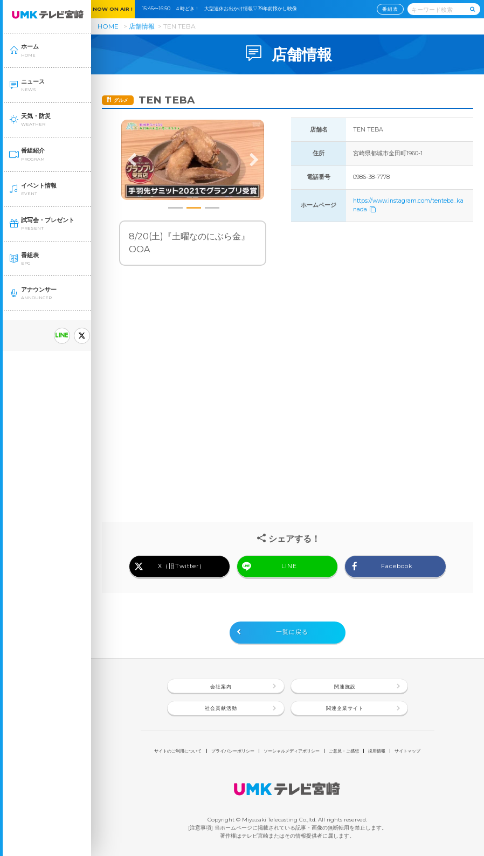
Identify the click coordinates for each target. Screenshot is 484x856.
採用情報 (376, 751)
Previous (132, 160)
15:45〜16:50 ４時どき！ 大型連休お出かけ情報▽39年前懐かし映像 (222, 8)
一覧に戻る (292, 632)
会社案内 (221, 686)
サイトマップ (407, 751)
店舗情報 (142, 26)
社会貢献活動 (221, 708)
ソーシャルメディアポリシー (292, 751)
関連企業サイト (345, 708)
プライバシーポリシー (232, 751)
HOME (108, 26)
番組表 (390, 9)
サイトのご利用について (178, 751)
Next (253, 160)
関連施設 (345, 686)
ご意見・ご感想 (344, 751)
